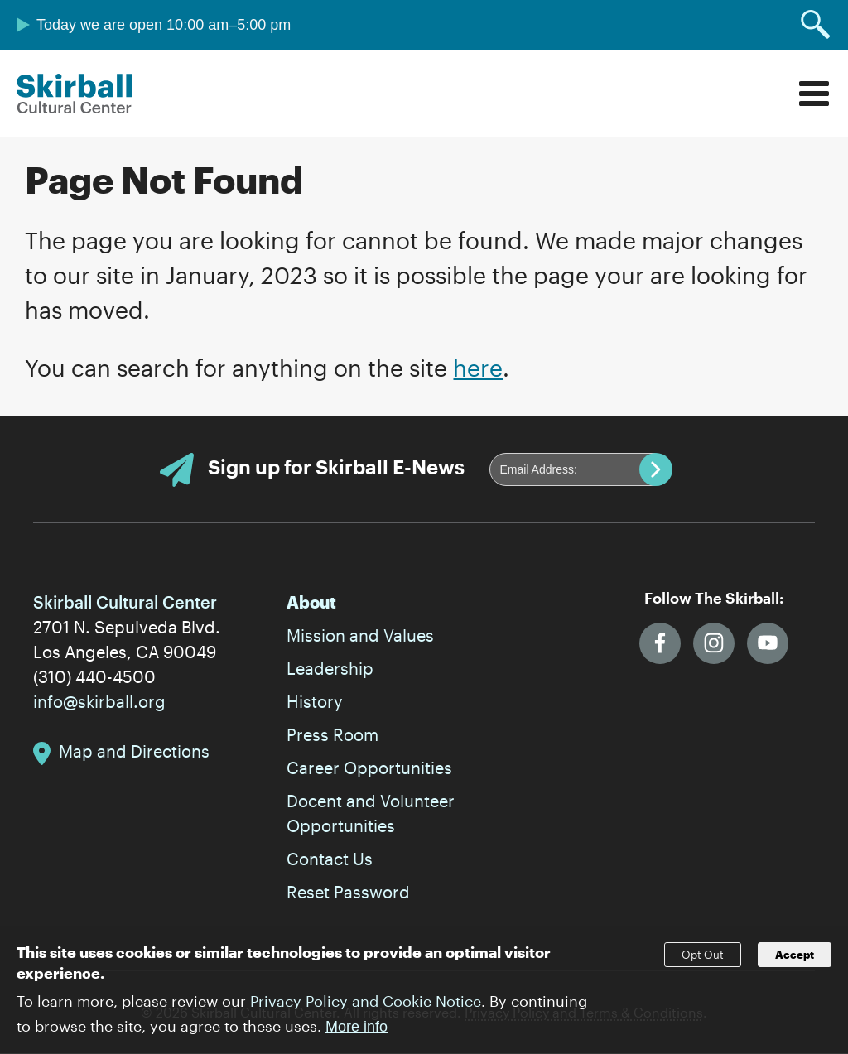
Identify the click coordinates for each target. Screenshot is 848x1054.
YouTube (767, 643)
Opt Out (703, 959)
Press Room (332, 734)
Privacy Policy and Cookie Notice (365, 1007)
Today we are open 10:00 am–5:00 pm (163, 25)
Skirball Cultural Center (74, 93)
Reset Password (348, 892)
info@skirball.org (99, 701)
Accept (794, 959)
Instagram (714, 643)
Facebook (660, 643)
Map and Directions (134, 751)
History (315, 701)
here (478, 367)
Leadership (330, 668)
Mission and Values (360, 635)
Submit (655, 469)
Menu (814, 93)
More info (356, 1032)
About (311, 602)
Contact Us (330, 859)
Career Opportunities (369, 767)
